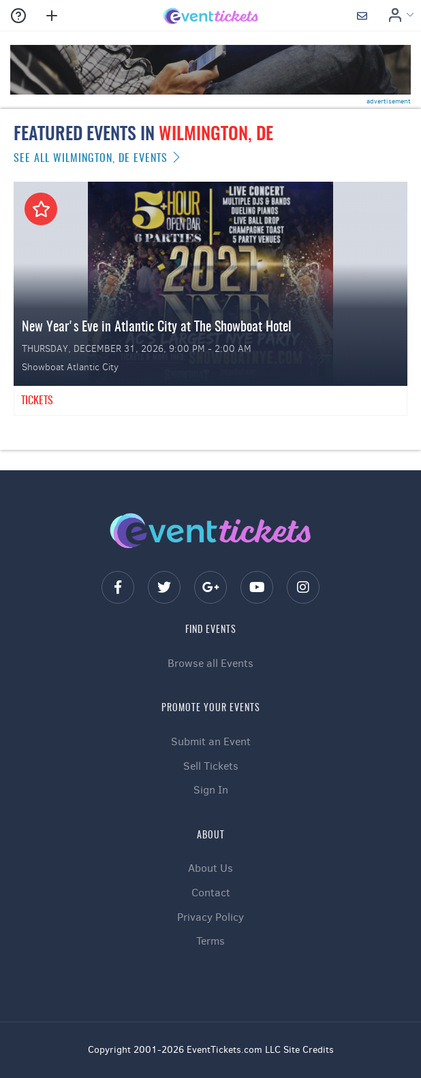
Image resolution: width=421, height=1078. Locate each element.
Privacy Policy (210, 917)
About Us (210, 868)
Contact (210, 892)
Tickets (37, 400)
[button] (20, 15)
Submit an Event (211, 741)
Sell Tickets (210, 766)
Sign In (210, 790)
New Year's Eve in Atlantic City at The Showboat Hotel (157, 327)
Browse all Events (210, 663)
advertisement (389, 101)
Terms (210, 941)
